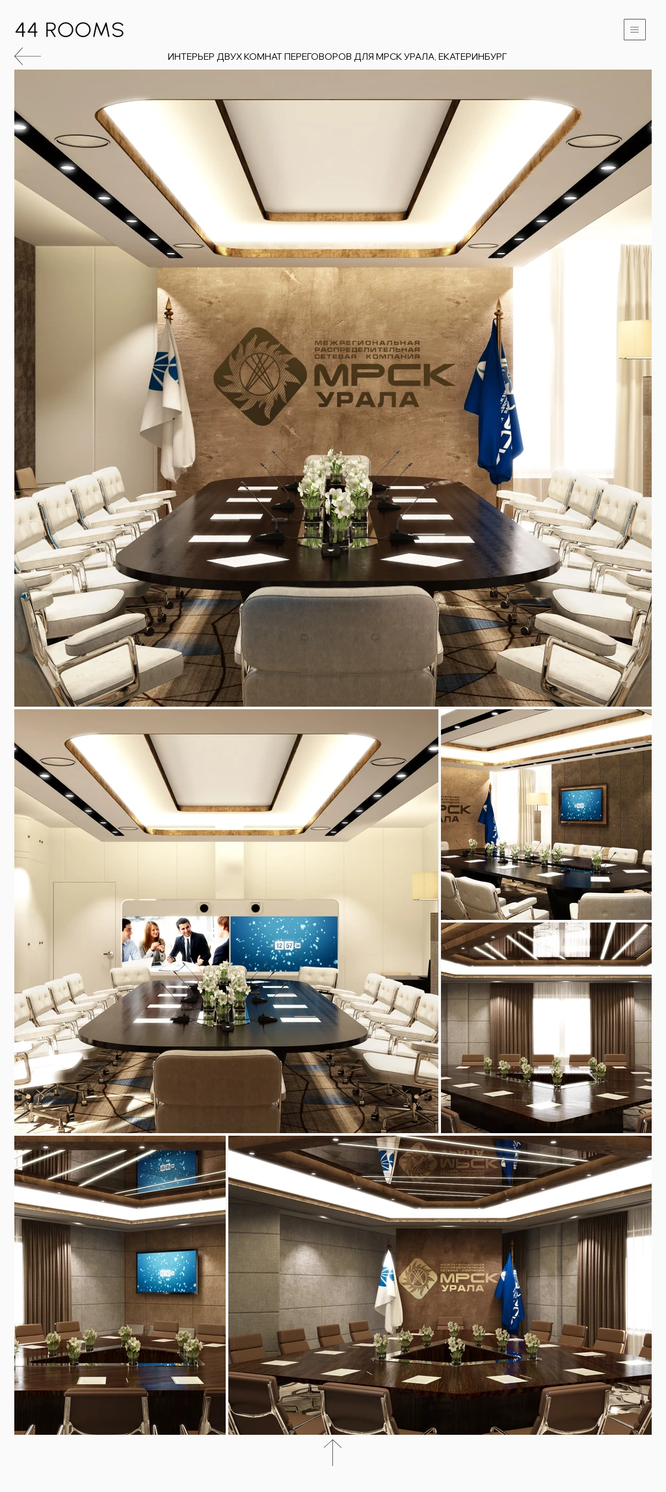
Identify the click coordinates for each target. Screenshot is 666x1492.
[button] (635, 29)
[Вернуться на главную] (69, 29)
